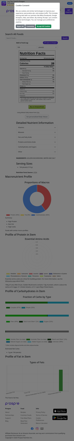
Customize (30, 26)
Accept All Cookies (43, 26)
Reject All (20, 26)
